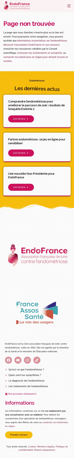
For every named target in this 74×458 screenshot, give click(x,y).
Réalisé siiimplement (44, 449)
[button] (21, 118)
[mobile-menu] (66, 6)
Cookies (32, 446)
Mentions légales (46, 446)
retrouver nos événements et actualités (39, 53)
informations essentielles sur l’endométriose (42, 40)
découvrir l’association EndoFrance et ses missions (31, 45)
